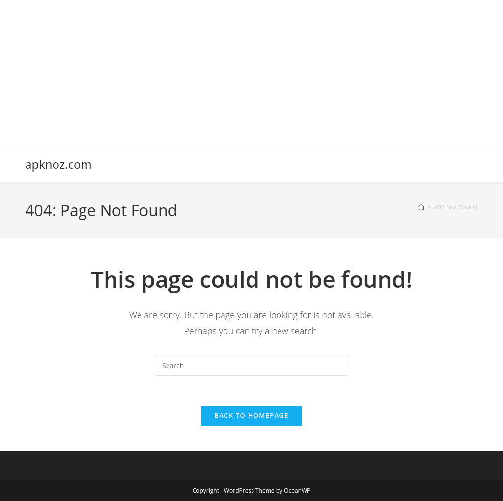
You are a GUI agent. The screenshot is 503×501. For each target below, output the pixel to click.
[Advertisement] (251, 69)
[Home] (421, 207)
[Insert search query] (251, 366)
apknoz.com (58, 164)
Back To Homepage (251, 415)
